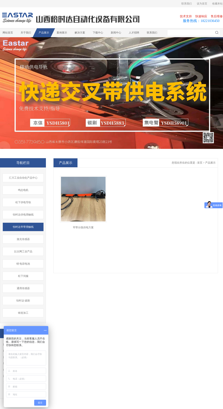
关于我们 (26, 32)
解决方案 (80, 32)
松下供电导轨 (23, 202)
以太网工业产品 (23, 251)
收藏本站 (217, 3)
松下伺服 (23, 276)
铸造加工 (23, 312)
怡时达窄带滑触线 (23, 227)
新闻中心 (116, 32)
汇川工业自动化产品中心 (23, 177)
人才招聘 (134, 32)
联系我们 (186, 3)
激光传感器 (23, 239)
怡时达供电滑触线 (23, 214)
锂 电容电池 (23, 263)
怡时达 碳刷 (23, 300)
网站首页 (8, 32)
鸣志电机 (23, 190)
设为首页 (202, 3)
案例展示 (62, 32)
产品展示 (44, 32)
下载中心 (98, 32)
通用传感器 (23, 288)
